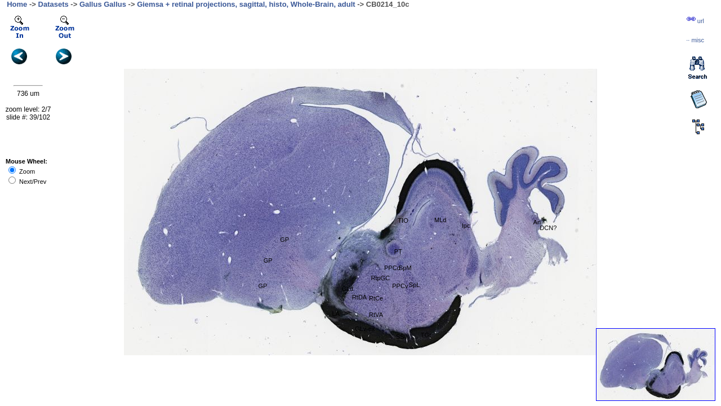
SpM (405, 267)
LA (336, 313)
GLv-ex (365, 328)
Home (17, 4)
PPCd (392, 267)
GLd (347, 288)
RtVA (376, 314)
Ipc (466, 225)
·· (695, 40)
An (537, 222)
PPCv (400, 286)
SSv (401, 336)
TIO (403, 220)
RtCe (376, 298)
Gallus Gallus (102, 4)
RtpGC (380, 278)
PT (398, 251)
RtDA (359, 297)
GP (284, 239)
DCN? (548, 227)
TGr (426, 335)
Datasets (53, 4)
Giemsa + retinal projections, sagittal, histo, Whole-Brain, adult (246, 4)
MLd (440, 220)
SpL (414, 284)
